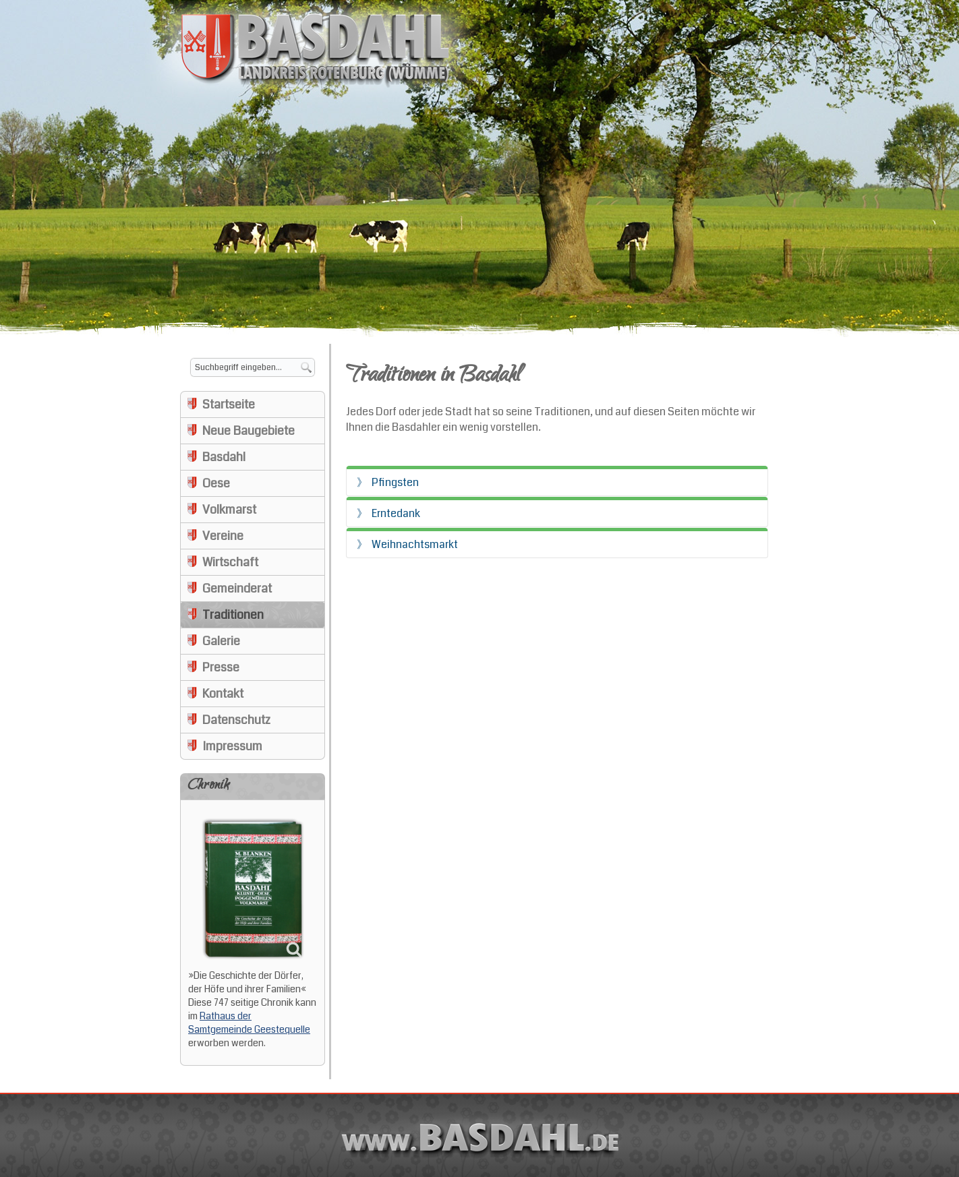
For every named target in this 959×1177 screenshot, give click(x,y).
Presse (220, 667)
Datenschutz (236, 720)
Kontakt (222, 693)
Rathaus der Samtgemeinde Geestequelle (249, 1022)
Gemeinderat (237, 588)
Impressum (232, 746)
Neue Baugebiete (248, 431)
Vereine (222, 536)
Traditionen (233, 615)
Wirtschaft (230, 562)
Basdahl (223, 457)
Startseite (228, 404)
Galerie (221, 641)
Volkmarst (229, 509)
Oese (216, 483)
